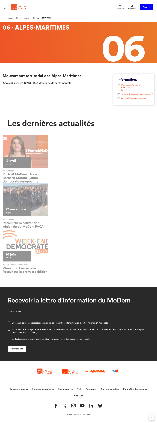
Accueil (11, 18)
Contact (78, 396)
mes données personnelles (79, 339)
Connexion (120, 6)
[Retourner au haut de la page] (151, 417)
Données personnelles (43, 389)
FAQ (79, 389)
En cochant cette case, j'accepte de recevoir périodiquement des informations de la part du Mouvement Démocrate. (60, 323)
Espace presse (65, 389)
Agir (147, 7)
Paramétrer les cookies (135, 389)
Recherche (132, 6)
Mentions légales (19, 389)
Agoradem (91, 389)
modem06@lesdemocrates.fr (132, 98)
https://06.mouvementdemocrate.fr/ (133, 94)
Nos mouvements (23, 18)
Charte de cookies (109, 389)
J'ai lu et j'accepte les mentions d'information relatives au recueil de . (51, 339)
